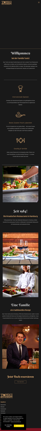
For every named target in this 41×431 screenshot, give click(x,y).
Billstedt (2, 406)
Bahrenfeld (3, 404)
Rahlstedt (3, 411)
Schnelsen (3, 413)
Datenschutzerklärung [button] (16, 421)
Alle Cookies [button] (19, 425)
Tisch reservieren (20, 381)
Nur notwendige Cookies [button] (8, 426)
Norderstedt (3, 409)
